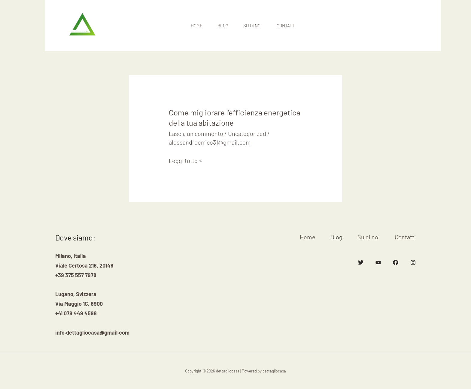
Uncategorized (247, 133)
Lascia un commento (196, 133)
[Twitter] (360, 262)
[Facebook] (395, 262)
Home (196, 25)
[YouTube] (378, 262)
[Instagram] (413, 262)
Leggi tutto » (185, 160)
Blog (222, 25)
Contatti (286, 25)
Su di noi (252, 25)
